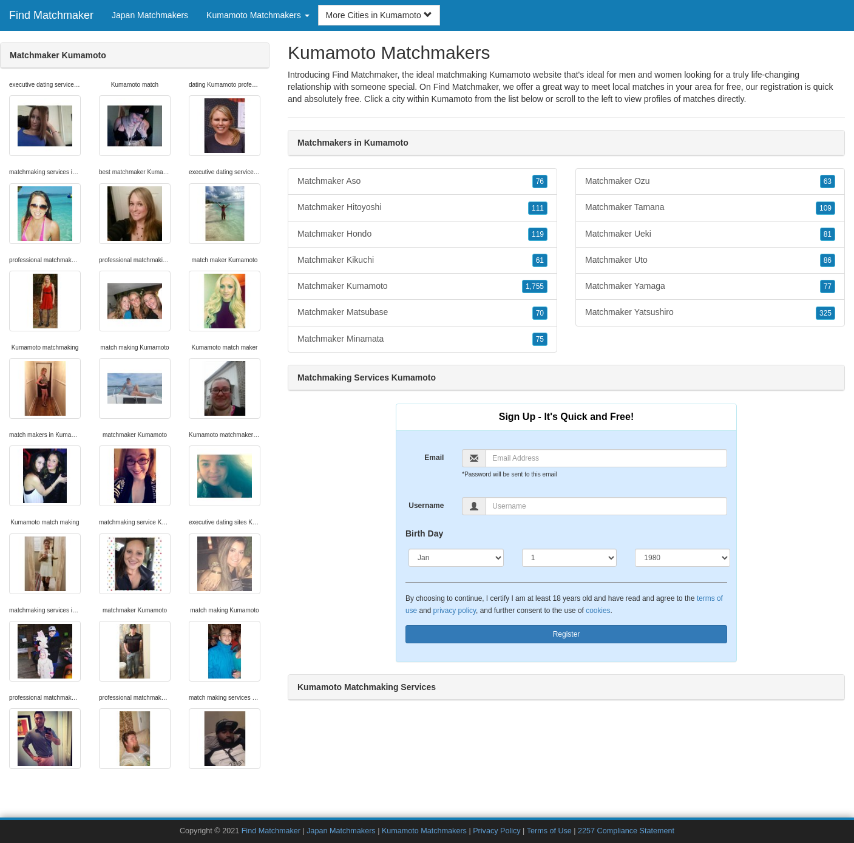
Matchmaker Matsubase (422, 312)
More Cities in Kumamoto (379, 15)
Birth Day (424, 533)
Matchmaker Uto (710, 260)
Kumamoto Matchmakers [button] (258, 15)
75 (540, 339)
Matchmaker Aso (422, 181)
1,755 (535, 286)
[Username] (606, 506)
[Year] (682, 558)
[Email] (606, 458)
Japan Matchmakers (150, 15)
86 (828, 260)
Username (426, 505)
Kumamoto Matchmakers (425, 831)
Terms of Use (549, 831)
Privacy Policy (496, 831)
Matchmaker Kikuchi (422, 260)
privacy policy (454, 610)
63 (828, 181)
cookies (598, 610)
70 (540, 313)
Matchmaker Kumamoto (422, 286)
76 (540, 181)
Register (566, 634)
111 (538, 208)
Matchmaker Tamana (710, 207)
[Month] (456, 558)
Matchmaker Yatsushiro (710, 312)
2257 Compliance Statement (626, 831)
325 (825, 313)
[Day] (569, 558)
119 (538, 234)
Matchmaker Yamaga (710, 286)
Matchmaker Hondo (422, 234)
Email (434, 457)
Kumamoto (452, 99)
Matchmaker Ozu (710, 181)
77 (828, 286)
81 (828, 234)
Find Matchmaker (51, 15)
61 (540, 260)
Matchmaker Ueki (710, 234)
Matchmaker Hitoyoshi (422, 207)
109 (825, 208)
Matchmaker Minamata (422, 339)
